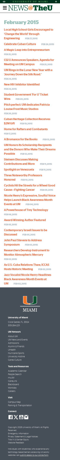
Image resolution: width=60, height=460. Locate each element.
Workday (12, 388)
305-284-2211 (14, 325)
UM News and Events (18, 340)
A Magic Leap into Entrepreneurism (27, 50)
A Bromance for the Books (20, 139)
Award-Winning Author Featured (25, 220)
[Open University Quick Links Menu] (56, 1)
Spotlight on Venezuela (19, 169)
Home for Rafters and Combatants (26, 129)
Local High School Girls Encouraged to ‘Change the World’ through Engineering (28, 34)
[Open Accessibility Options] (4, 1)
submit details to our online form (34, 455)
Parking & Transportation (20, 405)
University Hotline (16, 356)
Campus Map (14, 402)
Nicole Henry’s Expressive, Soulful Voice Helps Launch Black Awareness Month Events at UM (30, 200)
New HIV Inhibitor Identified (22, 84)
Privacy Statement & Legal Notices (23, 437)
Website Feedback (16, 443)
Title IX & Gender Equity (18, 440)
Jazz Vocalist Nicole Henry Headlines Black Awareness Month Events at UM (27, 279)
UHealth (12, 350)
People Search (15, 374)
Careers (11, 391)
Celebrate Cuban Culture (20, 44)
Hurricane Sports (16, 353)
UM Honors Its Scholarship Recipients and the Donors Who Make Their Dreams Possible (30, 149)
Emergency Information (18, 434)
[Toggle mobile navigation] (5, 7)
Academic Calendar (17, 371)
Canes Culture (14, 360)
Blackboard (13, 384)
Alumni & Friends (16, 346)
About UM (13, 336)
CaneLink (12, 381)
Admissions (13, 343)
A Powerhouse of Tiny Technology (26, 210)
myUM (11, 378)
